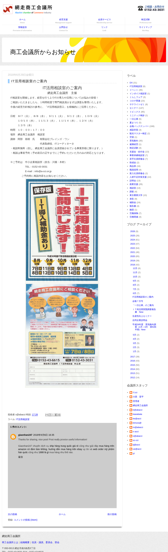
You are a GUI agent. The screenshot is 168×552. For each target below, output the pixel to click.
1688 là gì (44, 452)
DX (131, 82)
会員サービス (104, 21)
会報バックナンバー (139, 126)
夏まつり (134, 122)
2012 (133, 377)
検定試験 (145, 21)
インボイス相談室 (138, 93)
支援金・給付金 (137, 151)
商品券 (133, 166)
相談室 (133, 188)
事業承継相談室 (137, 155)
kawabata (137, 414)
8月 (135, 285)
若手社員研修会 (137, 159)
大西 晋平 (138, 396)
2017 (133, 356)
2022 (133, 248)
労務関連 (134, 217)
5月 (135, 335)
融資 (132, 209)
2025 (133, 235)
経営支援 (63, 21)
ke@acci (137, 418)
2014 (133, 369)
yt (134, 453)
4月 (135, 339)
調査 (132, 191)
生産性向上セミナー (142, 316)
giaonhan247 (25, 435)
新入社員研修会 (137, 173)
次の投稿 (12, 514)
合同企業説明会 (139, 320)
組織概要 (25, 542)
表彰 (132, 199)
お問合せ (63, 29)
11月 (135, 272)
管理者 (136, 401)
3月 (135, 343)
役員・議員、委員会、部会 (45, 542)
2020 (133, 256)
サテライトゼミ (137, 104)
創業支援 (134, 184)
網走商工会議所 (140, 405)
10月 (135, 276)
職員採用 (134, 170)
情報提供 (22, 29)
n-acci (136, 431)
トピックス (135, 112)
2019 (133, 260)
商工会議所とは (10, 542)
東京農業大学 (136, 195)
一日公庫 (134, 119)
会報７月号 (137, 301)
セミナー (134, 108)
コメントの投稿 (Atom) (25, 519)
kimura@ (137, 423)
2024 (133, 239)
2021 (133, 252)
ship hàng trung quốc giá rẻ (64, 446)
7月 (135, 289)
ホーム (22, 21)
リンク (104, 29)
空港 (132, 137)
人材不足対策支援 (138, 177)
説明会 (133, 180)
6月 (135, 293)
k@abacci (137, 410)
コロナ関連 (135, 101)
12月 (135, 268)
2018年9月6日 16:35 (43, 435)
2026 (133, 231)
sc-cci (135, 440)
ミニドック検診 (137, 115)
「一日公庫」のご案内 (143, 305)
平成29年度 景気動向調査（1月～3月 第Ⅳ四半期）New (144, 327)
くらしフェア (136, 97)
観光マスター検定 (138, 133)
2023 (133, 244)
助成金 (133, 162)
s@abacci (137, 436)
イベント (134, 90)
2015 (133, 365)
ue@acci (137, 449)
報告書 (133, 206)
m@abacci (138, 427)
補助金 (133, 202)
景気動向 (134, 140)
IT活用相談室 (23, 419)
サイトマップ (145, 29)
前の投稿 (112, 514)
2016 (133, 361)
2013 (133, 373)
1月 (135, 351)
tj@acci (136, 444)
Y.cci (135, 392)
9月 (135, 281)
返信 (20, 457)
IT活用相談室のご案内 (143, 297)
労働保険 (134, 213)
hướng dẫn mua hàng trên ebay (65, 449)
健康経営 (134, 144)
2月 (135, 347)
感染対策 (134, 130)
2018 (133, 264)
